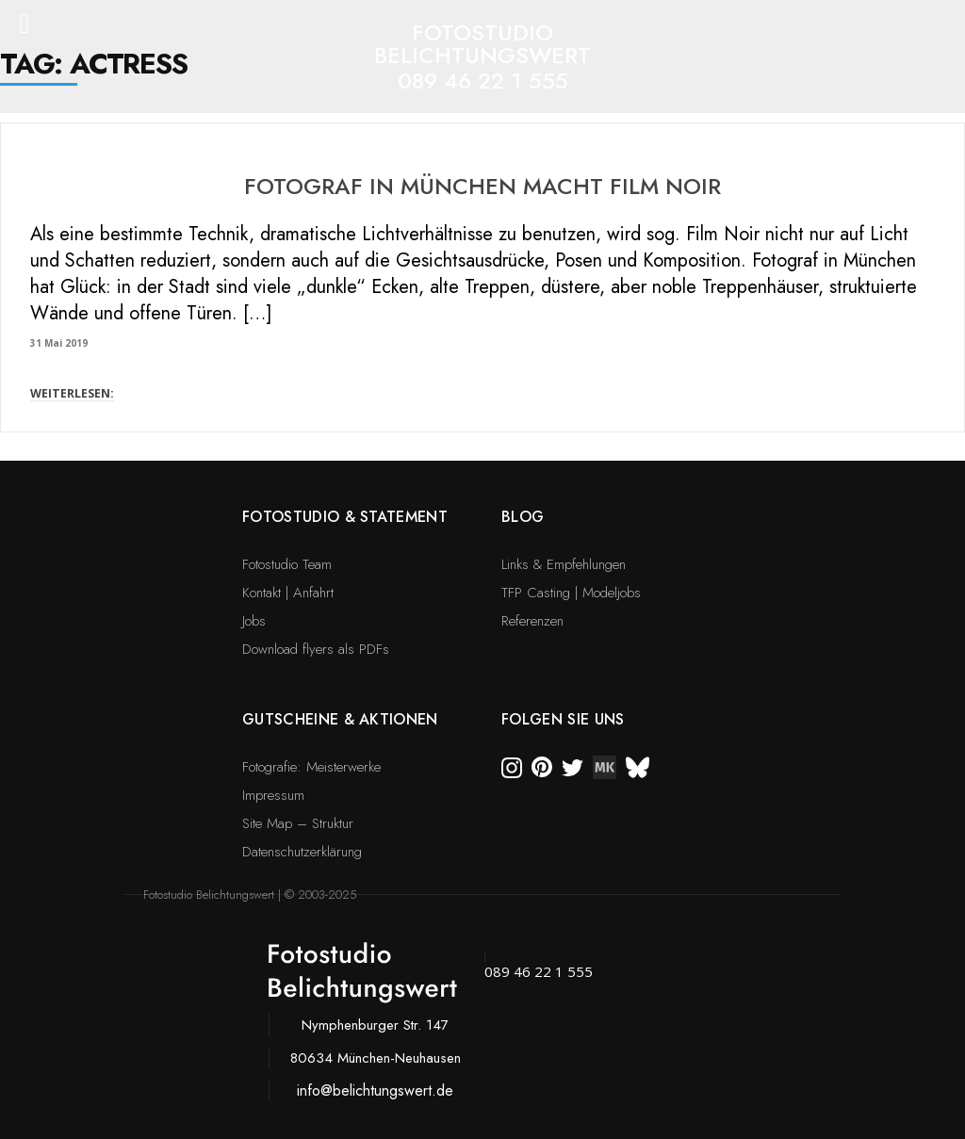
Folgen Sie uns (562, 719)
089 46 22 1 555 (483, 80)
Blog (522, 517)
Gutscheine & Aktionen (340, 719)
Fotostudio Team (287, 564)
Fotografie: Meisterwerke (311, 767)
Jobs (254, 620)
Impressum (273, 795)
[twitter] (572, 766)
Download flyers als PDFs (315, 649)
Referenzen (532, 620)
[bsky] (637, 766)
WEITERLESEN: (72, 393)
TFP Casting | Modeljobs (571, 592)
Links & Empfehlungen (563, 564)
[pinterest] (542, 766)
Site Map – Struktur (297, 823)
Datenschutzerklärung (302, 851)
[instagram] (511, 766)
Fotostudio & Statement (345, 517)
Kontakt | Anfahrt (288, 592)
